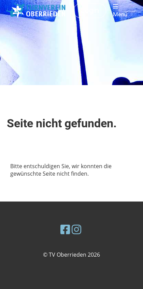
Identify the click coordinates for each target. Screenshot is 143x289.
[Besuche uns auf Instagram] (76, 229)
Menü (120, 11)
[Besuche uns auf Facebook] (65, 229)
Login (90, 10)
